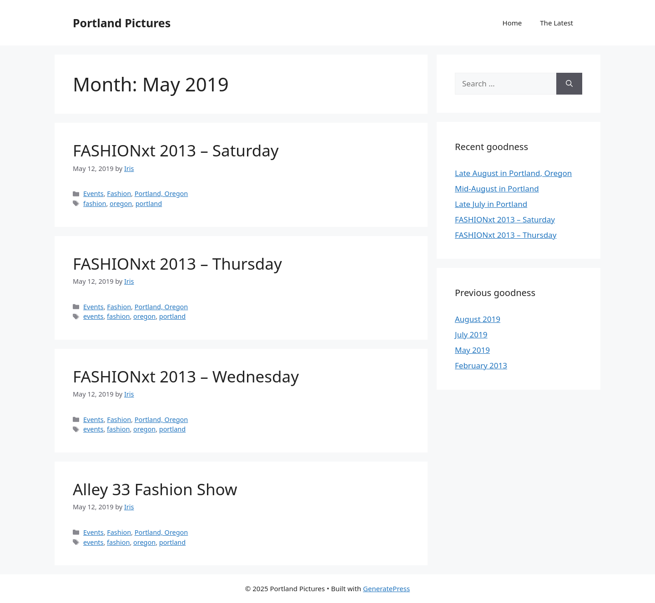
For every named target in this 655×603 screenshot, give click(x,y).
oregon (121, 203)
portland (149, 203)
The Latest (556, 22)
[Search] (569, 84)
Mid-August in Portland (497, 188)
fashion (94, 203)
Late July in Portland (491, 204)
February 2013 (481, 365)
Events (93, 193)
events (93, 316)
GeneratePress (386, 588)
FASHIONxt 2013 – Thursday (177, 263)
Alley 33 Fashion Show (155, 489)
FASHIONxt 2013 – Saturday (176, 150)
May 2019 (472, 350)
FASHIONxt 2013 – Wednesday (186, 376)
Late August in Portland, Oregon (513, 173)
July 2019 (471, 334)
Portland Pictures (122, 22)
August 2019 (477, 319)
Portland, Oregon (161, 193)
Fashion (119, 193)
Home (512, 22)
